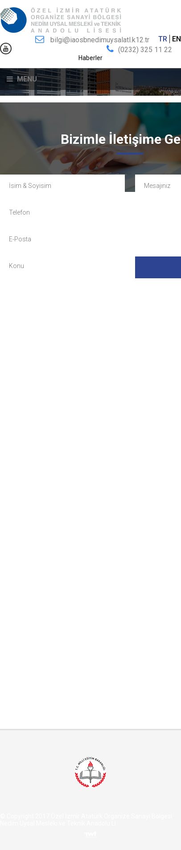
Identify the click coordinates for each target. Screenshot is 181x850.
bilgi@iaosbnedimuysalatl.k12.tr (99, 40)
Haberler (90, 57)
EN (176, 39)
